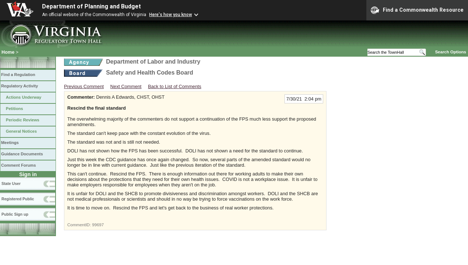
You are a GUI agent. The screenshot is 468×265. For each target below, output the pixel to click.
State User (10, 183)
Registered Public (17, 199)
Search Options (450, 52)
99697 (98, 225)
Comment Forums (18, 165)
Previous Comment (84, 86)
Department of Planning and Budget (91, 6)
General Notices (21, 131)
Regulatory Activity (19, 86)
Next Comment (125, 86)
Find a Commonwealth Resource (417, 10)
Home (8, 52)
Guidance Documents (22, 154)
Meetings (10, 142)
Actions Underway (23, 97)
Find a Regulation (18, 74)
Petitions (14, 108)
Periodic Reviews (22, 120)
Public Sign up (14, 214)
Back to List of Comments (174, 86)
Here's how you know (170, 14)
